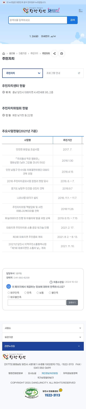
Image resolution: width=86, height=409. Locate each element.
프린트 (62, 53)
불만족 (53, 292)
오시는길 (32, 373)
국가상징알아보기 (45, 377)
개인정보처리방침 (49, 373)
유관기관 (43, 337)
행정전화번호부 (15, 373)
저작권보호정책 (70, 373)
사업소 (43, 328)
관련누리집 (42, 346)
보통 (40, 292)
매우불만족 (14, 297)
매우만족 (13, 292)
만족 (27, 292)
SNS (54, 53)
